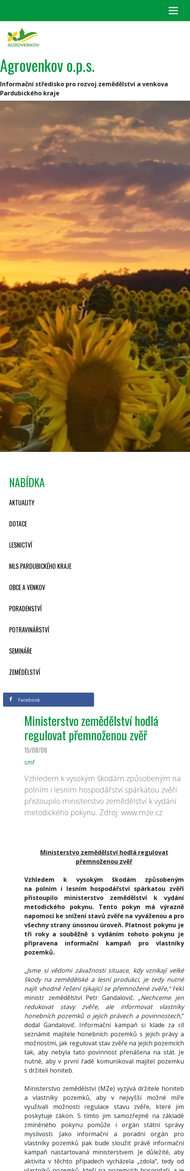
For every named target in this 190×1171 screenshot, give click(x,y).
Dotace (18, 523)
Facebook (24, 699)
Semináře (20, 651)
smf (29, 762)
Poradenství (25, 608)
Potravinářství (29, 629)
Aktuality (22, 502)
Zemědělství (24, 672)
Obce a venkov (27, 587)
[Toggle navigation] (173, 10)
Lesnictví (20, 545)
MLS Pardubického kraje (40, 566)
